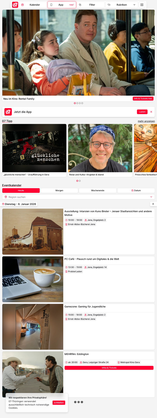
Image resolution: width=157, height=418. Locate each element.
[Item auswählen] (75, 103)
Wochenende (97, 190)
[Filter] (62, 5)
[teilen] (19, 203)
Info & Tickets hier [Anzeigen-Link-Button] (143, 98)
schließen (59, 402)
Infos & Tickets (109, 367)
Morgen (59, 190)
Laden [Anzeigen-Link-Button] (142, 111)
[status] (37, 402)
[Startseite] (15, 5)
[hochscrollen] (153, 203)
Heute (21, 190)
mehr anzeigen (146, 121)
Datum (136, 190)
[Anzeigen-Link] (143, 98)
